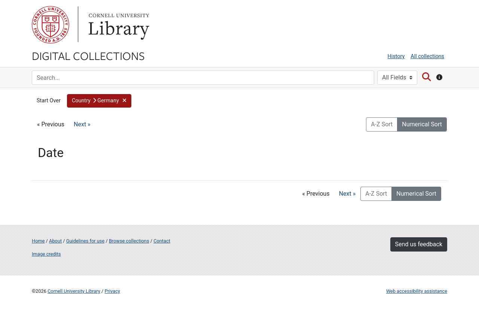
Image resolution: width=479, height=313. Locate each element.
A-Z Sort (382, 124)
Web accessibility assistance (416, 291)
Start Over (49, 100)
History (396, 56)
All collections (427, 56)
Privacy (112, 291)
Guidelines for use (85, 241)
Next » (82, 124)
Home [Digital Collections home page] (38, 241)
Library (118, 24)
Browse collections (129, 241)
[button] (99, 101)
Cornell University (50, 24)
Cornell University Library (74, 291)
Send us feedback (418, 244)
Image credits (46, 254)
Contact (161, 241)
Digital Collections (88, 55)
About (55, 241)
